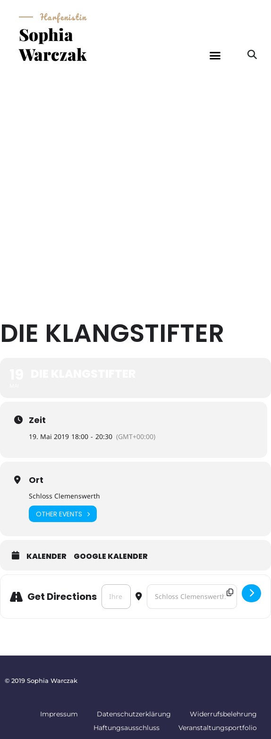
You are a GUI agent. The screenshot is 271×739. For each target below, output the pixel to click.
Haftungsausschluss (126, 727)
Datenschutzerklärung (134, 714)
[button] (215, 56)
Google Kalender (111, 556)
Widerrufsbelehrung (223, 714)
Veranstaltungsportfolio (217, 727)
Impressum (59, 714)
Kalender (46, 556)
